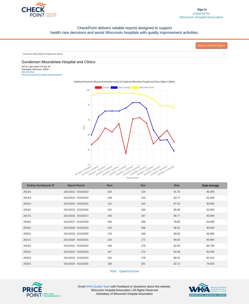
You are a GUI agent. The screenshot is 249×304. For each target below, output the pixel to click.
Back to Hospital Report (211, 45)
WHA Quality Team (98, 286)
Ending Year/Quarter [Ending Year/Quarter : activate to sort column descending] (40, 185)
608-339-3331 (28, 72)
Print (113, 271)
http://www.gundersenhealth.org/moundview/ (42, 75)
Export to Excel (129, 271)
